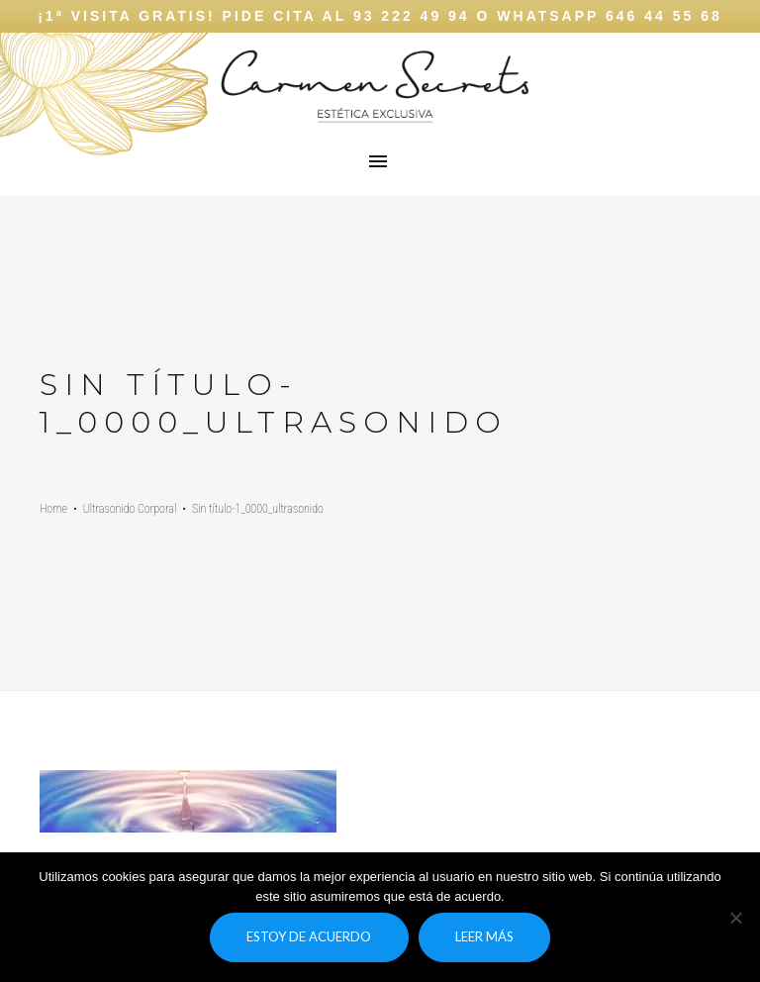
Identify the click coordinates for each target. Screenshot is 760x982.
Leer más (484, 936)
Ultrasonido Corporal (130, 509)
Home (53, 509)
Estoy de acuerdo (308, 936)
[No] (735, 918)
